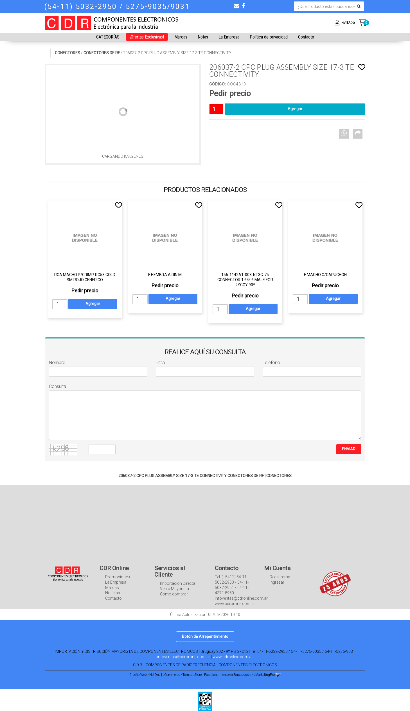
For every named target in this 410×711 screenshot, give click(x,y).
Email (161, 362)
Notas (203, 37)
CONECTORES (67, 53)
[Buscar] (358, 6)
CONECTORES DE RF (102, 53)
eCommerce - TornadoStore (182, 675)
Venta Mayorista (174, 588)
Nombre (57, 362)
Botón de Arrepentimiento (205, 636)
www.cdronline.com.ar (233, 656)
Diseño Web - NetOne (144, 675)
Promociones (117, 577)
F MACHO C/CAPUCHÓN (325, 274)
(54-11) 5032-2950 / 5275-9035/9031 (117, 7)
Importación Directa (177, 583)
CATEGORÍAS (108, 37)
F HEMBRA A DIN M (165, 274)
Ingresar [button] (277, 582)
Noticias (112, 593)
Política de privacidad (269, 37)
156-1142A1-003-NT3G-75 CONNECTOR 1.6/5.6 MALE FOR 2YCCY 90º (245, 279)
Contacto (306, 37)
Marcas (180, 37)
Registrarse (280, 577)
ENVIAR (348, 449)
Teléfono (271, 362)
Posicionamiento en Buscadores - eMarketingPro (239, 675)
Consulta (57, 386)
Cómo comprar (174, 594)
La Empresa (228, 37)
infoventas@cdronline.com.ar (183, 656)
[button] (236, 6)
